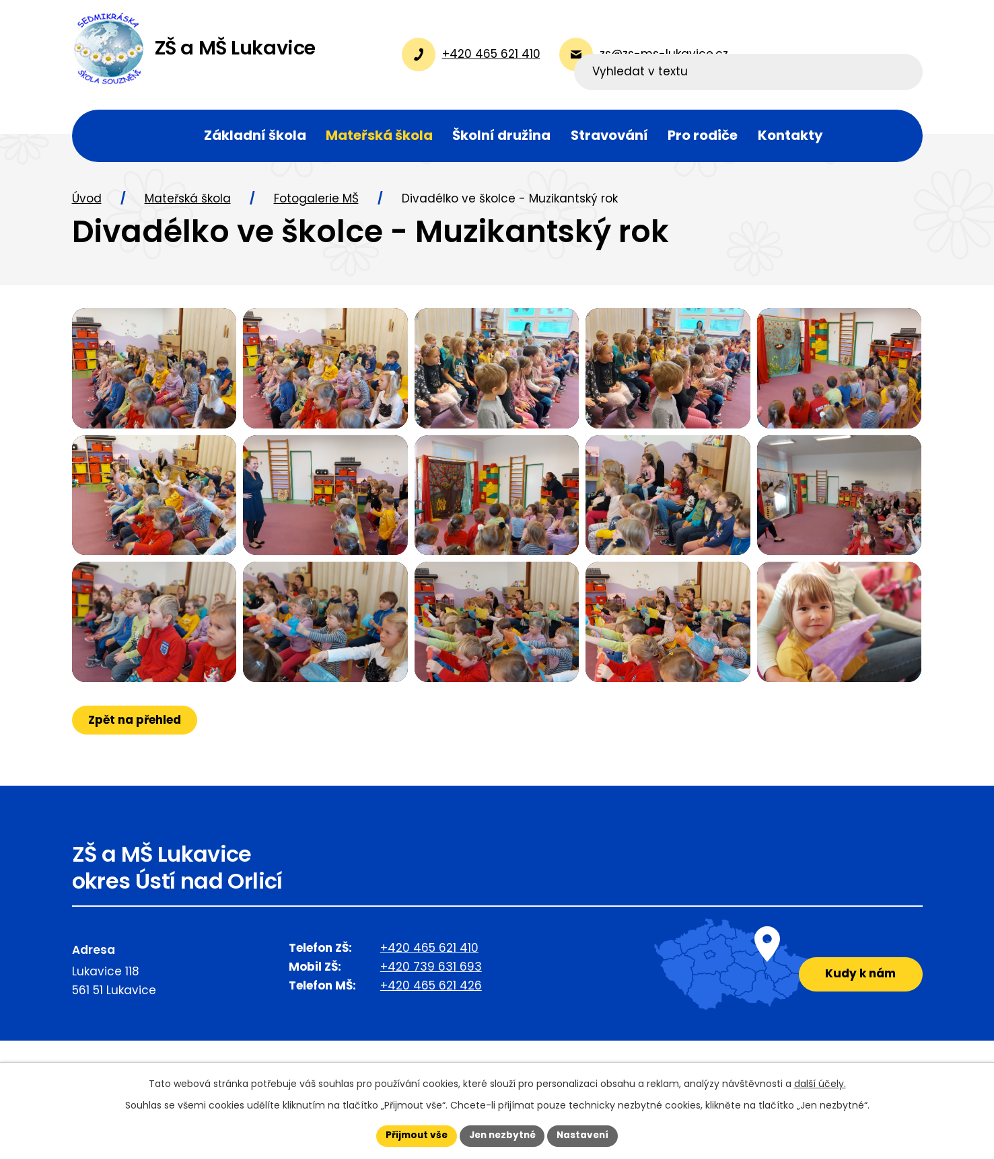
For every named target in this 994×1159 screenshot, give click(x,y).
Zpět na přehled (135, 767)
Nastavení (586, 1135)
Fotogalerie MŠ (316, 204)
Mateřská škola (188, 204)
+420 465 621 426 (431, 1034)
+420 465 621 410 (429, 996)
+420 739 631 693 (431, 1015)
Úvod (87, 204)
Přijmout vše (414, 1135)
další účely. (820, 1083)
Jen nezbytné (502, 1135)
